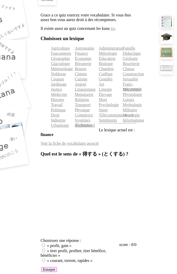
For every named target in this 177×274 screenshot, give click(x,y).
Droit (55, 115)
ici (113, 28)
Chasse (128, 69)
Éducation (107, 58)
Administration (111, 48)
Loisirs (128, 99)
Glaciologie (60, 63)
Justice (56, 89)
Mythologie (132, 105)
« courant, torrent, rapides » (69, 260)
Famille (129, 48)
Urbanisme (60, 125)
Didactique (132, 53)
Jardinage (59, 84)
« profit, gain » (59, 245)
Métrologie (108, 53)
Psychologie (109, 105)
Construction (133, 74)
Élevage (105, 94)
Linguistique (85, 89)
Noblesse (58, 74)
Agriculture (60, 48)
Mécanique (132, 89)
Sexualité (130, 79)
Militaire (130, 110)
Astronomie (84, 48)
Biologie (106, 63)
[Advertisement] (88, 198)
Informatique (133, 120)
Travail (57, 105)
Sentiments (108, 120)
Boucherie (131, 63)
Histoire (57, 99)
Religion (82, 99)
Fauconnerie (61, 53)
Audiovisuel (85, 125)
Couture (57, 79)
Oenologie (131, 115)
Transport (83, 105)
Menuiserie (84, 94)
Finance (81, 53)
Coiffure (106, 74)
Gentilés (106, 79)
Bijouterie (83, 63)
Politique (58, 110)
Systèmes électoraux (83, 122)
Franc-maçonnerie (132, 86)
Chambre (106, 69)
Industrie (58, 120)
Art (101, 84)
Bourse (80, 69)
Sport (103, 110)
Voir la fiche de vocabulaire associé (70, 143)
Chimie (81, 74)
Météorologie (62, 69)
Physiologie (132, 94)
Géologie (130, 58)
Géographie (60, 58)
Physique (82, 110)
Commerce (84, 115)
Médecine (59, 94)
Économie (83, 58)
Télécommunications (116, 115)
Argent (80, 84)
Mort (103, 99)
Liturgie (105, 89)
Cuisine (81, 79)
